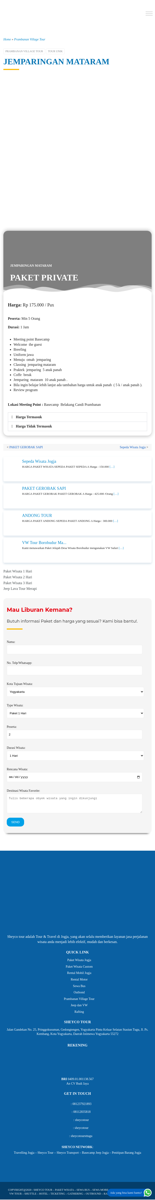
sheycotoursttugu (81, 1136)
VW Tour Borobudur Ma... (44, 542)
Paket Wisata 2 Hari (17, 577)
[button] (77, 417)
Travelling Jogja (24, 1153)
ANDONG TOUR (37, 515)
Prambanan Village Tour (29, 39)
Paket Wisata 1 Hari (17, 571)
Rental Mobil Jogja (79, 973)
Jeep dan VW (79, 1006)
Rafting (79, 1012)
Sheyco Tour (45, 1153)
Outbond (79, 993)
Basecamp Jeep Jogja (95, 1153)
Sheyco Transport (68, 1153)
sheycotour (82, 1120)
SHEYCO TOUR (43, 1190)
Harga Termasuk (29, 417)
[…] (111, 466)
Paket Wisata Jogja (79, 960)
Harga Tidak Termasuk (34, 426)
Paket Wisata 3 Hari (17, 583)
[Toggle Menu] (149, 13)
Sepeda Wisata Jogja (133, 447)
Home (7, 39)
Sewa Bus (79, 986)
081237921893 (82, 1104)
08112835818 (81, 1112)
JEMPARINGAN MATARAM (56, 61)
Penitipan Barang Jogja (126, 1153)
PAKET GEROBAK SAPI (26, 447)
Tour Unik (55, 51)
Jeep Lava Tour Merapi (20, 589)
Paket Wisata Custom (79, 967)
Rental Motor (79, 980)
